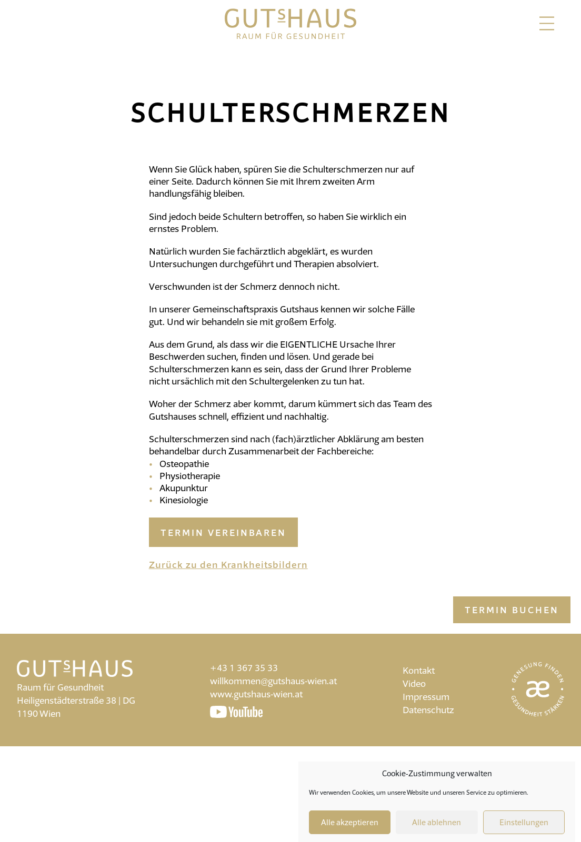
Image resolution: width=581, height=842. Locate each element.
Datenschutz (428, 710)
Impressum (426, 697)
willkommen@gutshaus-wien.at (273, 681)
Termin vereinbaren (223, 532)
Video (414, 683)
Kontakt (419, 670)
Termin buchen (512, 610)
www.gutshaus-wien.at (256, 694)
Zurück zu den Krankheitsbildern (228, 565)
